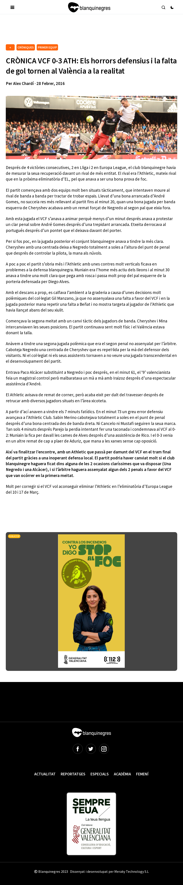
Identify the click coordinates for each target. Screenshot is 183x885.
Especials (99, 773)
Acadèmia (122, 773)
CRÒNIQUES (26, 47)
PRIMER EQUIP (47, 47)
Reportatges (73, 773)
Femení (142, 773)
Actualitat (45, 773)
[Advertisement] (87, 31)
